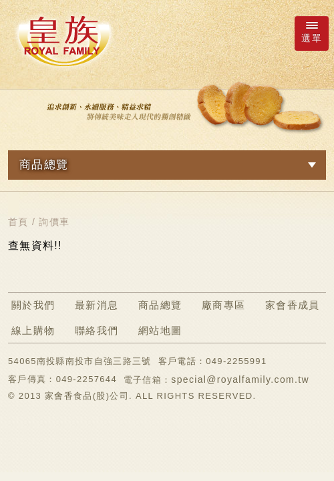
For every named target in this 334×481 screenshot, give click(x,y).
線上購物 (33, 330)
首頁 (18, 221)
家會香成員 (292, 305)
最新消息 (96, 305)
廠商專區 (223, 305)
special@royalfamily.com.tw (240, 379)
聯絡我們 (96, 330)
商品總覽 (160, 305)
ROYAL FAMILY (63, 40)
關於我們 (33, 305)
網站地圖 (160, 330)
